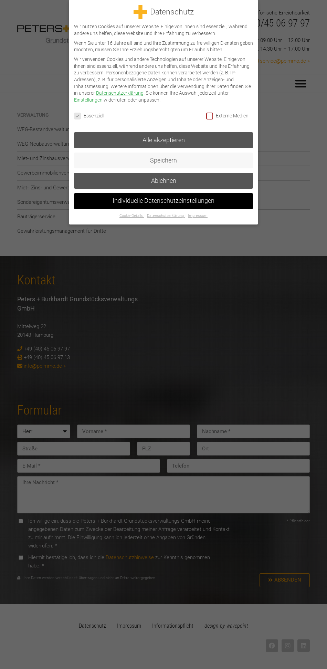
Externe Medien (227, 114)
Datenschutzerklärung (120, 92)
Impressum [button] (198, 214)
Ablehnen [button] (163, 179)
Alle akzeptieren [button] (164, 138)
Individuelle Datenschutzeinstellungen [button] (163, 199)
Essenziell (89, 114)
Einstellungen (88, 98)
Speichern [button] (163, 159)
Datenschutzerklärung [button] (166, 214)
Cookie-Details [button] (131, 214)
